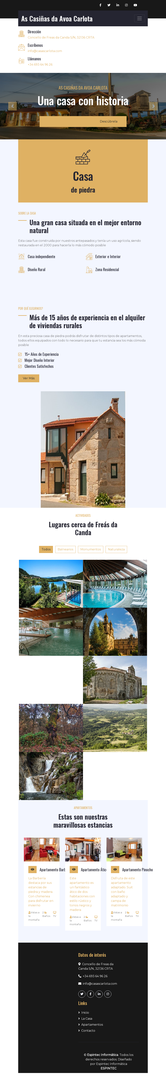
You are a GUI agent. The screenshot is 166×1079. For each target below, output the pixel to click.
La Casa (85, 1018)
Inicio (83, 1012)
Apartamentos (90, 1024)
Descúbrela (108, 121)
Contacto (86, 1030)
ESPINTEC (108, 1068)
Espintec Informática (102, 1055)
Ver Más (29, 378)
